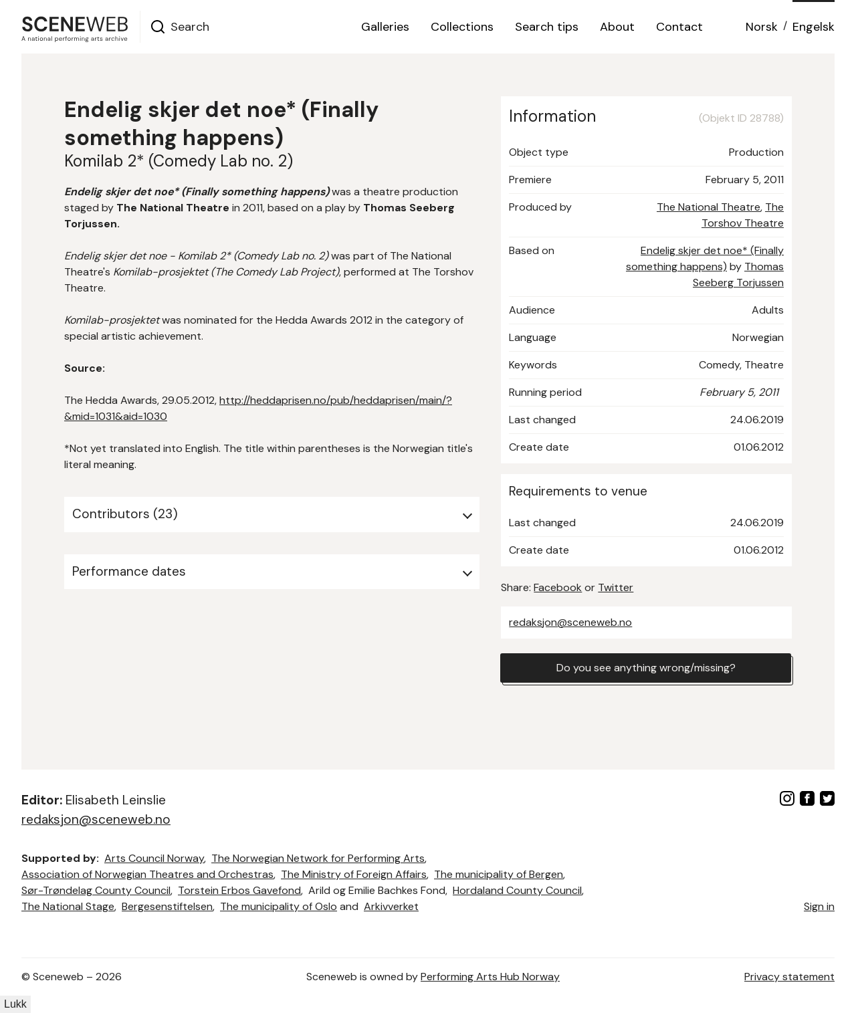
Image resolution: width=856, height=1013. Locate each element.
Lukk (15, 1004)
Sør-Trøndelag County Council (96, 890)
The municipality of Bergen (498, 874)
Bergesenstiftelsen (167, 906)
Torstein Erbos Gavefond (239, 890)
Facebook (558, 587)
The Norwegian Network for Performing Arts (318, 858)
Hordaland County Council (517, 890)
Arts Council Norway (154, 858)
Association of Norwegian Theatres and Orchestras (147, 874)
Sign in (819, 906)
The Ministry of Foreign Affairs (354, 874)
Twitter (615, 587)
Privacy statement (789, 977)
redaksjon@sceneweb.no (570, 622)
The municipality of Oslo (278, 906)
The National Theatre (708, 207)
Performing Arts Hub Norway (490, 977)
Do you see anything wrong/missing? (646, 668)
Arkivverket (391, 906)
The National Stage (67, 906)
